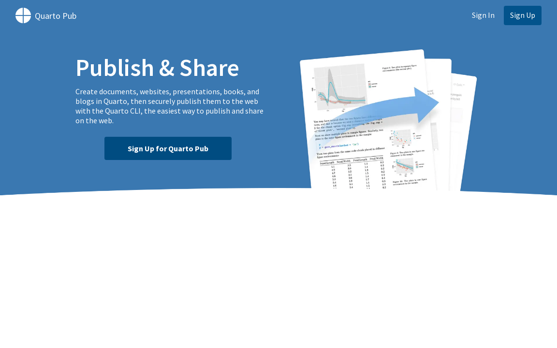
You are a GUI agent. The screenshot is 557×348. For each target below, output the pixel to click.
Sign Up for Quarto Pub (168, 148)
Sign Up (522, 15)
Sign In (483, 15)
